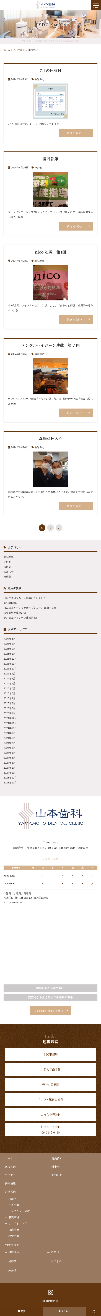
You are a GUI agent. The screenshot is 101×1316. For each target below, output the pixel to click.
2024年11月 (10, 723)
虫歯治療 (13, 1230)
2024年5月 (9, 752)
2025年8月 (9, 678)
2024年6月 (9, 747)
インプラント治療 (19, 1211)
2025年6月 (9, 688)
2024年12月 (10, 718)
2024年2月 (9, 767)
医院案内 (10, 1167)
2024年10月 (10, 728)
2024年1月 (9, 772)
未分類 (7, 576)
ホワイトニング (17, 1224)
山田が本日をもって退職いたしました (25, 597)
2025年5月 (9, 693)
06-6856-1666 (51, 857)
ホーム (9, 1159)
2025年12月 (10, 658)
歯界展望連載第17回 (15, 612)
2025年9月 (9, 673)
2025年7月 (9, 683)
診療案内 (10, 1192)
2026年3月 (9, 643)
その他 (38, 167)
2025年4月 (9, 698)
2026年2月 (9, 648)
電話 (21, 1311)
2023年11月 (10, 782)
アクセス (64, 1311)
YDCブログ (12, 1245)
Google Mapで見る (49, 1011)
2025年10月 (10, 668)
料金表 (55, 1167)
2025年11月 (10, 663)
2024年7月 (9, 743)
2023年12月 (10, 777)
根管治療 (13, 1236)
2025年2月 (9, 708)
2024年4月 (9, 757)
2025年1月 (9, 713)
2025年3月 (9, 703)
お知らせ (40, 79)
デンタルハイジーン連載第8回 (20, 617)
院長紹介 (56, 1159)
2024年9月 (9, 733)
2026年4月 (9, 638)
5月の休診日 (10, 602)
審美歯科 (13, 1218)
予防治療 (13, 1205)
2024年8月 (9, 738)
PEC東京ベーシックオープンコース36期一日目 (30, 607)
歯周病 (7, 566)
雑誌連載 (40, 260)
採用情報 (10, 1184)
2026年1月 (9, 653)
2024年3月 (9, 762)
